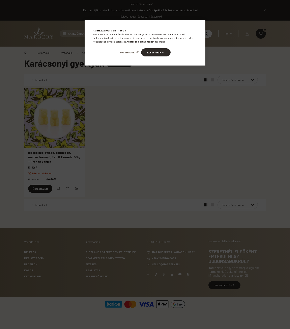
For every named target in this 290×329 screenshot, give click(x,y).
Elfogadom (154, 52)
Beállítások (127, 52)
